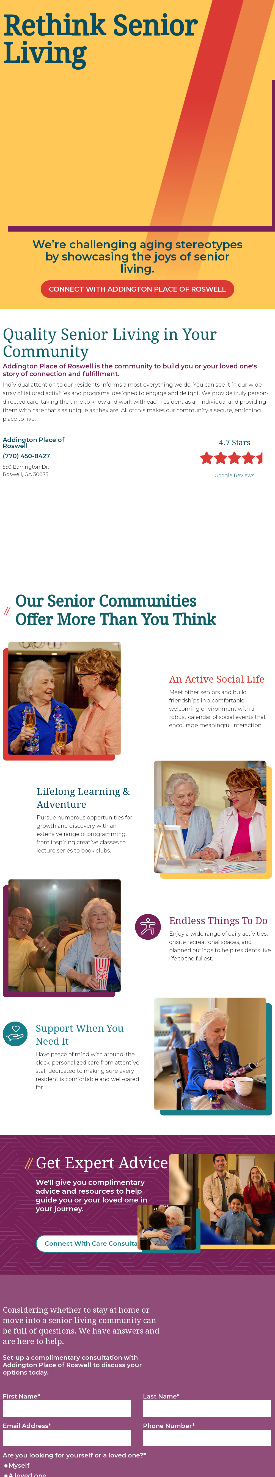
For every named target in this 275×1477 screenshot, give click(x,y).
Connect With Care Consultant (105, 1169)
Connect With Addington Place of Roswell (138, 290)
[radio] (136, 1392)
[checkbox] (136, 1397)
